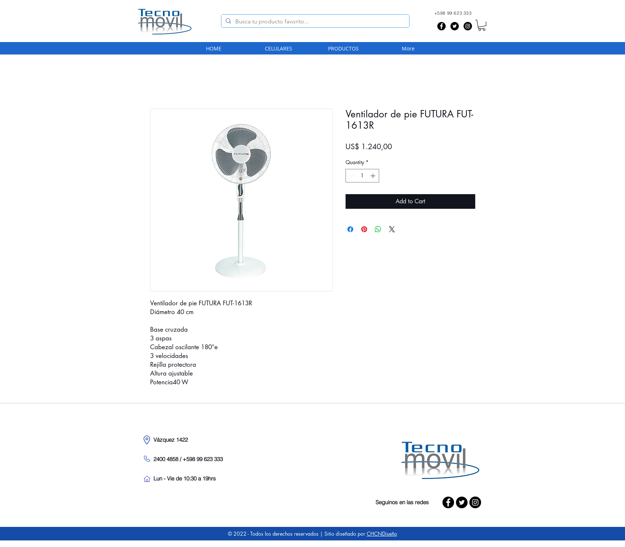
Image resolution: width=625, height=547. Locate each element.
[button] (481, 25)
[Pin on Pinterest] (364, 229)
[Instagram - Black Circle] (468, 26)
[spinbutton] (362, 175)
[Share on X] (392, 229)
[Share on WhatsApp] (378, 229)
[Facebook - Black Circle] (441, 26)
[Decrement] (351, 175)
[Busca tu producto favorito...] (314, 22)
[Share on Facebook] (350, 229)
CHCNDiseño (382, 533)
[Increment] (373, 175)
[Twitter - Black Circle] (454, 26)
